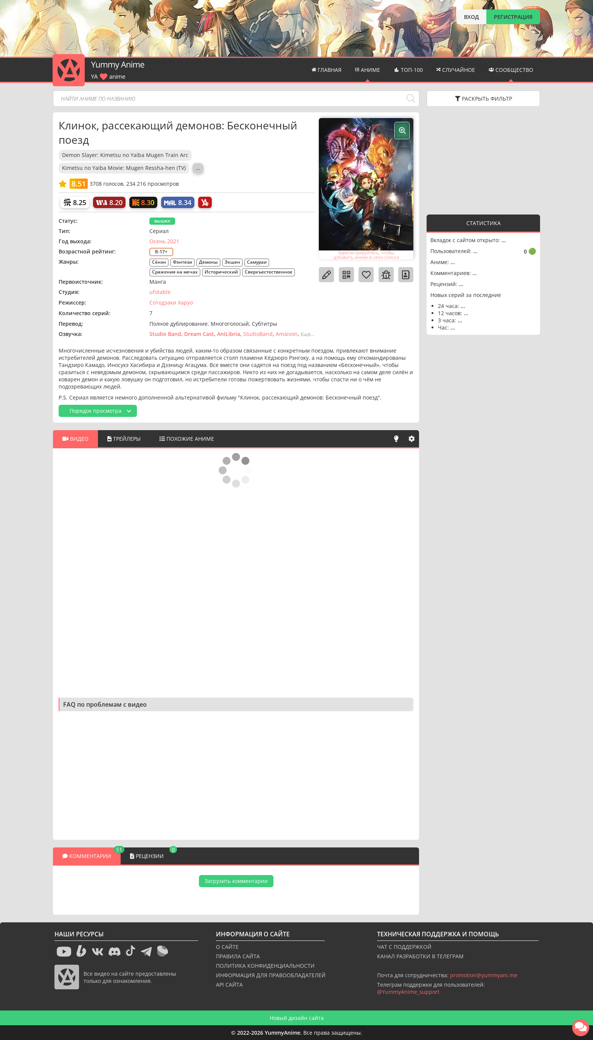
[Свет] (396, 438)
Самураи (257, 262)
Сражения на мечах (175, 272)
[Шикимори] (75, 202)
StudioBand (258, 333)
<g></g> (483, 159)
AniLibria (228, 333)
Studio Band (165, 333)
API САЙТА (229, 984)
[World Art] (109, 202)
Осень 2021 (164, 241)
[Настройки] (411, 438)
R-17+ (161, 252)
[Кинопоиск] (143, 202)
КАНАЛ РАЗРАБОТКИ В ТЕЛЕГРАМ (420, 956)
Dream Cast (199, 333)
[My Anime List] (177, 202)
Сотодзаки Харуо (171, 302)
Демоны (208, 262)
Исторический (221, 272)
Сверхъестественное (268, 272)
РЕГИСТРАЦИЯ (513, 16)
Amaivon (287, 333)
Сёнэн (159, 262)
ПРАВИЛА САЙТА (238, 956)
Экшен (232, 262)
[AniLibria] (205, 202)
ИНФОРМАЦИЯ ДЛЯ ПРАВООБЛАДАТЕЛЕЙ (271, 975)
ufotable (160, 291)
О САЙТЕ (227, 946)
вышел (162, 221)
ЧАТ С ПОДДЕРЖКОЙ (404, 946)
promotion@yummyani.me (483, 975)
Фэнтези (182, 262)
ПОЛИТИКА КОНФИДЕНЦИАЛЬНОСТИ (265, 965)
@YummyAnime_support (408, 991)
